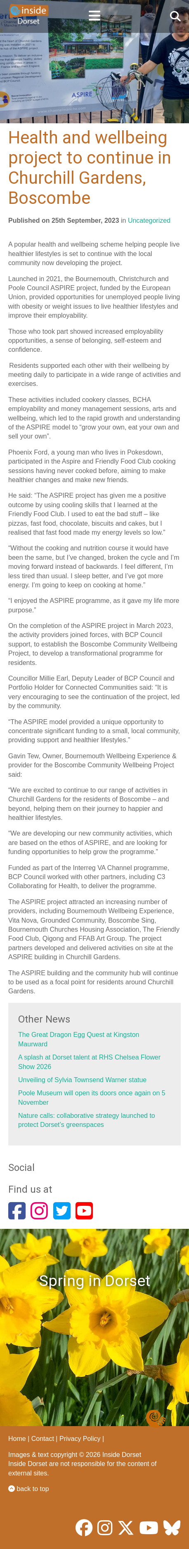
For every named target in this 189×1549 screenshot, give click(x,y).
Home (17, 1438)
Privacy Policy (80, 1438)
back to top (28, 1488)
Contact (42, 1438)
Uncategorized (149, 220)
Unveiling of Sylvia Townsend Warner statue (82, 1079)
